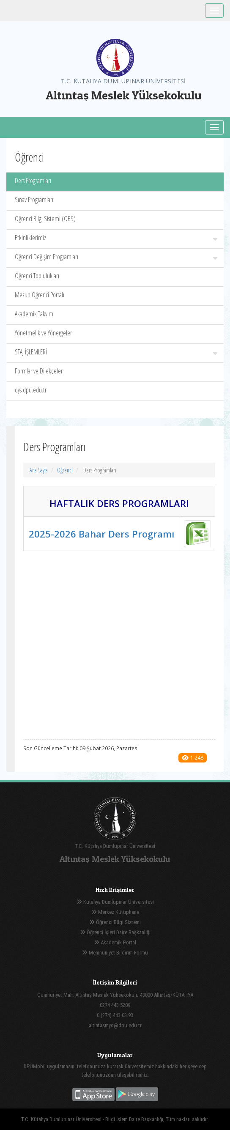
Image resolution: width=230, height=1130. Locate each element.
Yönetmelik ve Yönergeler (43, 332)
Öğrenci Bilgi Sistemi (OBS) (45, 218)
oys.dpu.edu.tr (31, 390)
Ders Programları (33, 180)
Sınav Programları (34, 199)
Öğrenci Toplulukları (37, 275)
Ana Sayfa (39, 470)
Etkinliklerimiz (116, 237)
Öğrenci (65, 470)
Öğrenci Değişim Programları (116, 256)
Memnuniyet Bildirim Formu (115, 952)
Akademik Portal (115, 942)
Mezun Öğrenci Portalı (39, 294)
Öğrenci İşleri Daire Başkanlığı (115, 932)
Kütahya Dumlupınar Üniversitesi (115, 902)
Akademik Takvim (34, 313)
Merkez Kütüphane (115, 912)
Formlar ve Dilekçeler (39, 371)
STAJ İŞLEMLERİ (116, 352)
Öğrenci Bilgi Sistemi (115, 922)
